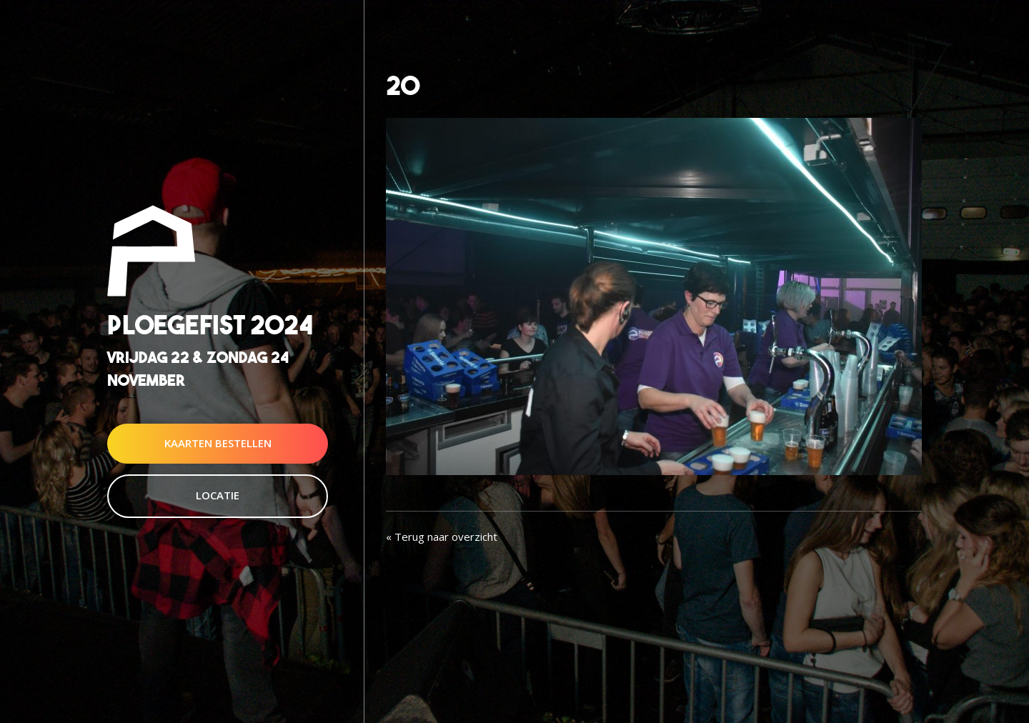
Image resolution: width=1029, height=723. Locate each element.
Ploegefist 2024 (210, 325)
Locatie (217, 495)
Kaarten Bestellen (218, 443)
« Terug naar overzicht (441, 536)
